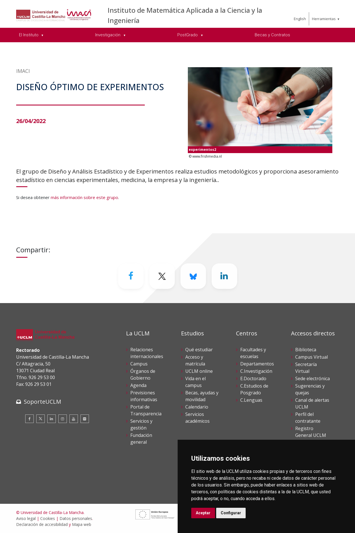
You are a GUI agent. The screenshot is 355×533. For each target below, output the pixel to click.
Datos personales (75, 518)
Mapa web (81, 524)
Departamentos (257, 364)
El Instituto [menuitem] (29, 34)
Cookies (47, 518)
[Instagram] (62, 418)
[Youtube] (73, 418)
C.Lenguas (251, 400)
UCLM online (199, 371)
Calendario (196, 407)
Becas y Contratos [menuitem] (272, 34)
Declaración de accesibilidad (42, 524)
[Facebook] (131, 276)
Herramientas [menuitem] (324, 18)
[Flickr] (84, 418)
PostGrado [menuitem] (188, 34)
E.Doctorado (253, 378)
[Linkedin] (224, 276)
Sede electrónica (312, 378)
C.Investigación (256, 371)
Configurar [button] (231, 513)
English (300, 18)
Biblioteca (305, 349)
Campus (139, 364)
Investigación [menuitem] (108, 34)
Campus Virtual (311, 357)
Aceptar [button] (203, 513)
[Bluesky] (193, 276)
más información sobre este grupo (84, 197)
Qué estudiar (199, 349)
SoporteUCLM (42, 401)
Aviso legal (26, 518)
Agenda (138, 385)
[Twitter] (162, 276)
